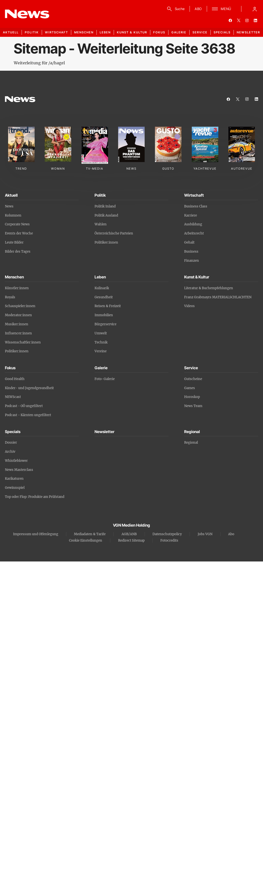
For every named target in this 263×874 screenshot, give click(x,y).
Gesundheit (104, 297)
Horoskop (192, 397)
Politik (32, 32)
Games (189, 388)
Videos (189, 306)
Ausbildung (193, 224)
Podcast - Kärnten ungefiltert (28, 415)
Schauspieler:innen (20, 306)
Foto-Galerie (105, 379)
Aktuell (11, 32)
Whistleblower (16, 461)
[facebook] (230, 20)
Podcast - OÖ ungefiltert (24, 406)
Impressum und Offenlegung (35, 534)
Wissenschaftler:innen (23, 342)
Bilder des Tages (17, 251)
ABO (198, 9)
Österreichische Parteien (114, 233)
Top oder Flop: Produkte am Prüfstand (34, 497)
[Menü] (221, 9)
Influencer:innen (18, 333)
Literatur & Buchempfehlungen (208, 288)
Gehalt (189, 242)
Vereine (101, 351)
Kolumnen (13, 215)
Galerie (178, 32)
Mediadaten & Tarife (90, 534)
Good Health (15, 379)
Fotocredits (169, 540)
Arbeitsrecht (194, 233)
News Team (193, 406)
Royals (10, 297)
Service (200, 32)
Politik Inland (105, 206)
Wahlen (101, 224)
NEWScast (13, 397)
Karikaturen (14, 479)
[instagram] (247, 20)
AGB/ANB (129, 534)
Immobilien (104, 315)
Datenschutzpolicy (167, 534)
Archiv (10, 452)
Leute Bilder (14, 242)
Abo (231, 534)
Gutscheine (193, 379)
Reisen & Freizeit (108, 306)
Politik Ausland (106, 215)
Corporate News (17, 224)
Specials (222, 32)
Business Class (195, 206)
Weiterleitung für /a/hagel (39, 62)
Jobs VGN (205, 534)
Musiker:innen (16, 324)
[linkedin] (255, 20)
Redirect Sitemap (131, 540)
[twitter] (238, 20)
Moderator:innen (18, 315)
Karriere (190, 215)
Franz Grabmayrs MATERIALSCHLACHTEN (217, 297)
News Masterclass (19, 470)
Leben (105, 32)
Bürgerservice (105, 324)
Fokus (159, 32)
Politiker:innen (106, 242)
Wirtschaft (56, 32)
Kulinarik (102, 288)
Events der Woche (19, 233)
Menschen (84, 32)
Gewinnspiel (15, 488)
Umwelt (101, 333)
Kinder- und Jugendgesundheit (29, 388)
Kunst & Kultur (132, 32)
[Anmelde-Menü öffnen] (254, 8)
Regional (191, 442)
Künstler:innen (17, 288)
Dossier (11, 442)
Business (191, 251)
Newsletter (248, 32)
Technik (101, 342)
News (9, 206)
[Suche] (175, 9)
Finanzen (191, 261)
